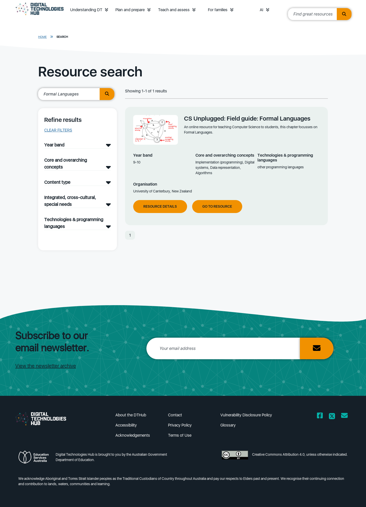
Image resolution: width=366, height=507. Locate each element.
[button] (106, 9)
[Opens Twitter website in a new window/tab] (332, 416)
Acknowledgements (132, 435)
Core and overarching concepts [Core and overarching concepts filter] (65, 163)
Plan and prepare (130, 9)
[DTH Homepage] (39, 15)
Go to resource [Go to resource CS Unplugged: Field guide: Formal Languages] (217, 206)
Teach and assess (174, 9)
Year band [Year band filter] (54, 145)
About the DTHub (130, 415)
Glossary (228, 425)
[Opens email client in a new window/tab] (344, 416)
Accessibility (126, 425)
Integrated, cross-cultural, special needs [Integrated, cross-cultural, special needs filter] (70, 201)
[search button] (107, 94)
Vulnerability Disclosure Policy (246, 415)
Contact (175, 415)
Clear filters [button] (58, 130)
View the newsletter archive (45, 366)
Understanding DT (86, 9)
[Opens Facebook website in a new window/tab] (320, 416)
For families (217, 9)
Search (62, 37)
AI (261, 9)
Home (42, 37)
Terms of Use (179, 435)
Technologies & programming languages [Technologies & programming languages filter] (73, 223)
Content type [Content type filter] (57, 182)
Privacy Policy (180, 425)
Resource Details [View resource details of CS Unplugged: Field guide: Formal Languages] (160, 206)
